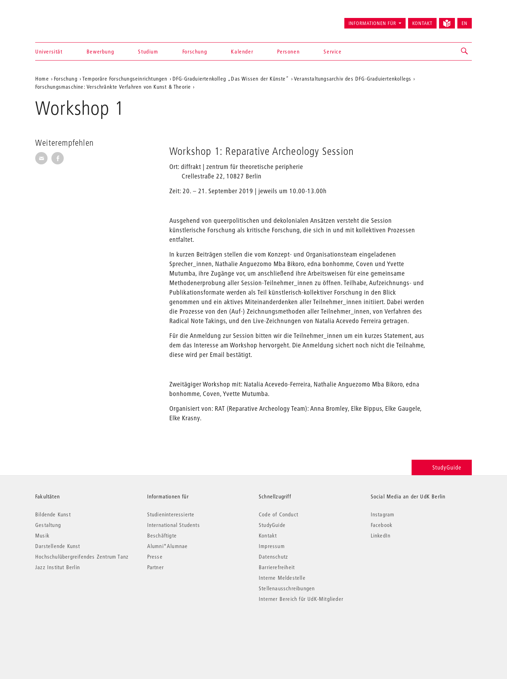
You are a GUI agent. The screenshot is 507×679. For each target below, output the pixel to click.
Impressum (272, 545)
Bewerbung (100, 51)
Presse (155, 556)
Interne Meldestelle (282, 577)
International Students (173, 524)
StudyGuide (441, 467)
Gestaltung (48, 524)
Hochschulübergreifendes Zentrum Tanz (82, 556)
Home (42, 78)
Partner (155, 567)
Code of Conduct (278, 514)
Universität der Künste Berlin (62, 20)
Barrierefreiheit (277, 567)
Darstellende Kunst (57, 545)
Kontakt (422, 23)
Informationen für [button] (372, 23)
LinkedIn (381, 535)
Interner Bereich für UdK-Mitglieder (301, 598)
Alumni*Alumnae (167, 545)
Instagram (383, 514)
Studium (148, 51)
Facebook (382, 524)
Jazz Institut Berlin (57, 567)
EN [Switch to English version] (465, 23)
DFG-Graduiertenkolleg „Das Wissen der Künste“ (231, 78)
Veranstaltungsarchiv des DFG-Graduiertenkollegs (352, 78)
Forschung (194, 51)
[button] (465, 51)
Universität (49, 51)
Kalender (242, 51)
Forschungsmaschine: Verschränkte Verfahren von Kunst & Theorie (113, 86)
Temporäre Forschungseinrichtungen (125, 78)
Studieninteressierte (171, 514)
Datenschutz (273, 556)
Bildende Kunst (53, 514)
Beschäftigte (162, 535)
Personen (288, 51)
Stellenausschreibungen (287, 588)
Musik (42, 535)
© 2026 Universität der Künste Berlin (72, 628)
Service (333, 51)
